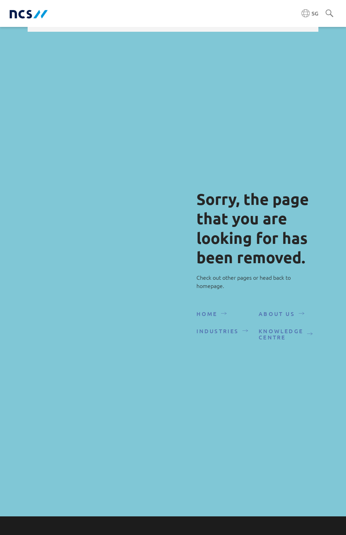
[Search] (329, 13)
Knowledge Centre (281, 337)
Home (207, 316)
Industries (217, 334)
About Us (277, 316)
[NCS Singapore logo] (29, 13)
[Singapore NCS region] (309, 13)
